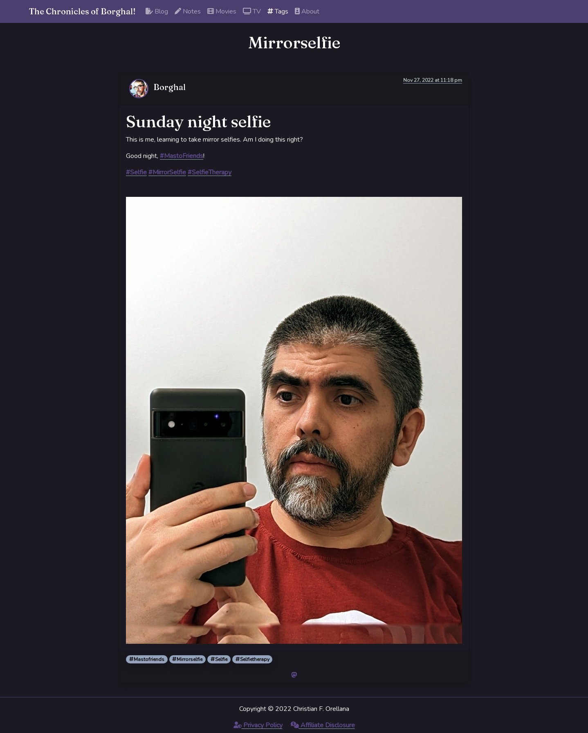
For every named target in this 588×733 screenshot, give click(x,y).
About (307, 11)
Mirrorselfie (187, 659)
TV (252, 11)
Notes (188, 11)
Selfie (219, 659)
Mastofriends (146, 659)
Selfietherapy (252, 659)
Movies (221, 11)
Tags (277, 11)
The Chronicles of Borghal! (82, 11)
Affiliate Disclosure (323, 725)
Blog (157, 11)
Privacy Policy (258, 725)
